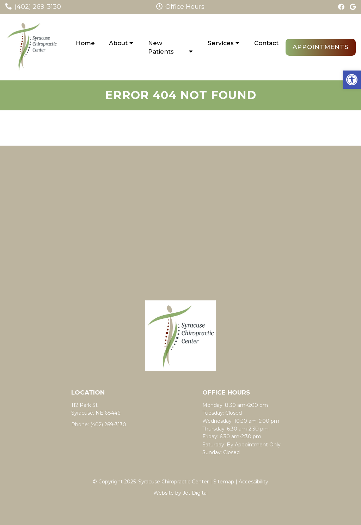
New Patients (161, 47)
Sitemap (223, 481)
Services (221, 43)
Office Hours (180, 7)
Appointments (321, 46)
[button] (352, 80)
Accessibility (253, 481)
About (118, 43)
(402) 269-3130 (37, 7)
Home (85, 43)
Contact (266, 43)
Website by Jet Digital (180, 493)
